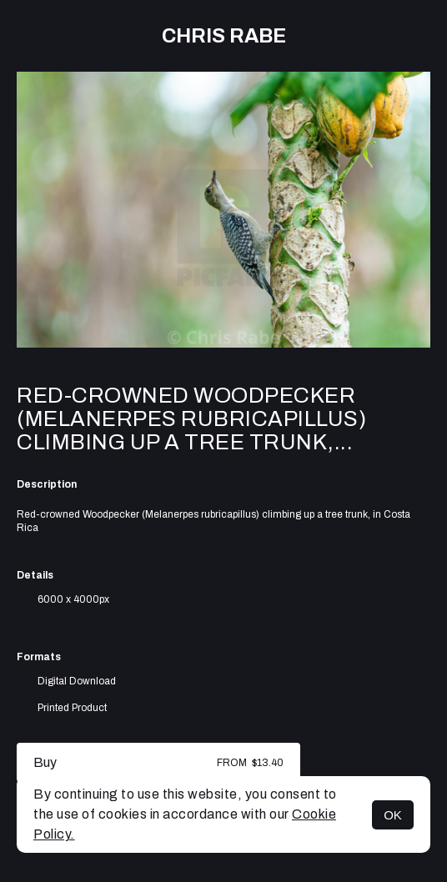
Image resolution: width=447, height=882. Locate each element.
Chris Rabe (224, 36)
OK (393, 815)
